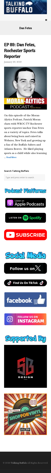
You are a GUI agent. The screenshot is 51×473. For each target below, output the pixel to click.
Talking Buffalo (19, 463)
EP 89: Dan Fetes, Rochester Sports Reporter (19, 50)
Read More (11, 157)
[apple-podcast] (25, 208)
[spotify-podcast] (25, 223)
